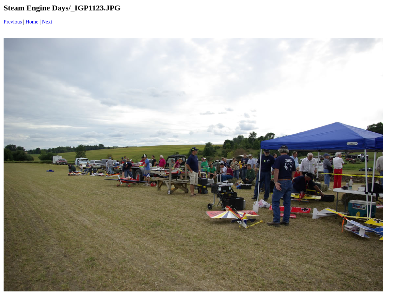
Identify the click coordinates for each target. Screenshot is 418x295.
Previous (13, 21)
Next (47, 21)
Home (31, 21)
